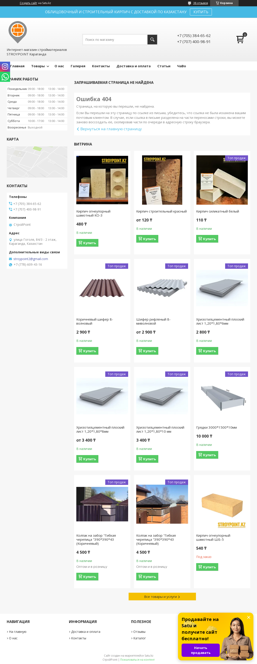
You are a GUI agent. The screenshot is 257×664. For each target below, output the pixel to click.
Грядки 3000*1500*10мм (216, 427)
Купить (89, 243)
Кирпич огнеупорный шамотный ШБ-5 (213, 537)
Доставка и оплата (133, 66)
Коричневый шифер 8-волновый (94, 321)
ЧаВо (181, 66)
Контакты (101, 66)
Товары (38, 66)
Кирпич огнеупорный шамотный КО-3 (93, 213)
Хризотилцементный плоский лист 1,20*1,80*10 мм (160, 429)
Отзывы (139, 631)
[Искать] (152, 39)
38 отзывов (200, 3)
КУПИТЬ (200, 11)
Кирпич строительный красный (161, 211)
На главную (17, 631)
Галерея (78, 66)
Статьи (163, 66)
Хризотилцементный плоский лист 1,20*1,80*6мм (220, 321)
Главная (17, 66)
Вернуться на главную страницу (111, 128)
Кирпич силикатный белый (217, 211)
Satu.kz (149, 655)
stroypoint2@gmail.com (30, 259)
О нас (59, 66)
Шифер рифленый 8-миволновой (153, 321)
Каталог (139, 638)
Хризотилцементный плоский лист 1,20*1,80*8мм (100, 429)
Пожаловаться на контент (137, 660)
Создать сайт (28, 3)
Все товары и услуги (160, 596)
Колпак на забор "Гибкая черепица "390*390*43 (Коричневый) (96, 539)
